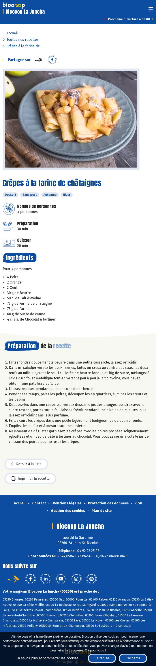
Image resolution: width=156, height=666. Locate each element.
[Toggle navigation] (150, 10)
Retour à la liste (26, 464)
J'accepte (133, 658)
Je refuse (102, 658)
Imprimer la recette (30, 478)
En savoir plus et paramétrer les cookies (47, 658)
